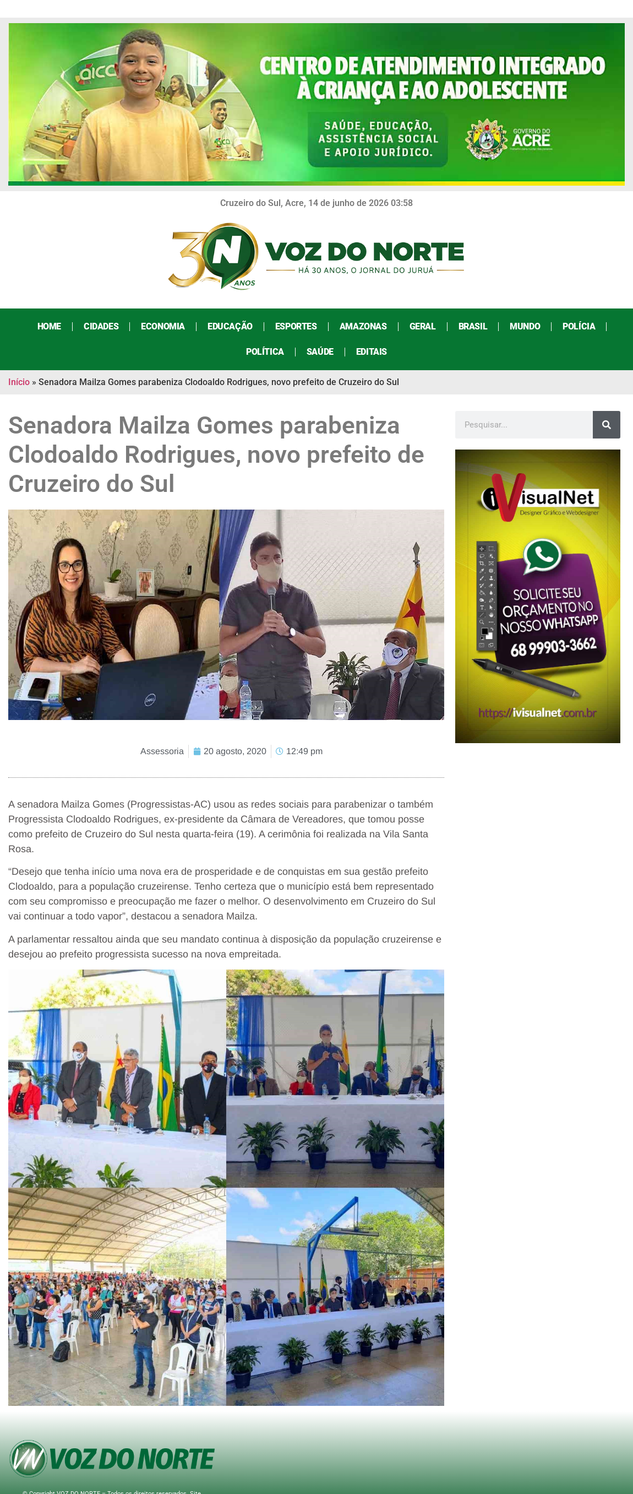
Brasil (472, 326)
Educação (229, 326)
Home (49, 326)
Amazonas (362, 326)
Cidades (100, 326)
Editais (371, 352)
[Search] (606, 425)
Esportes (295, 326)
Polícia (578, 326)
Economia (162, 326)
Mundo (524, 326)
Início (19, 382)
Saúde (319, 352)
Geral (422, 326)
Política (264, 352)
